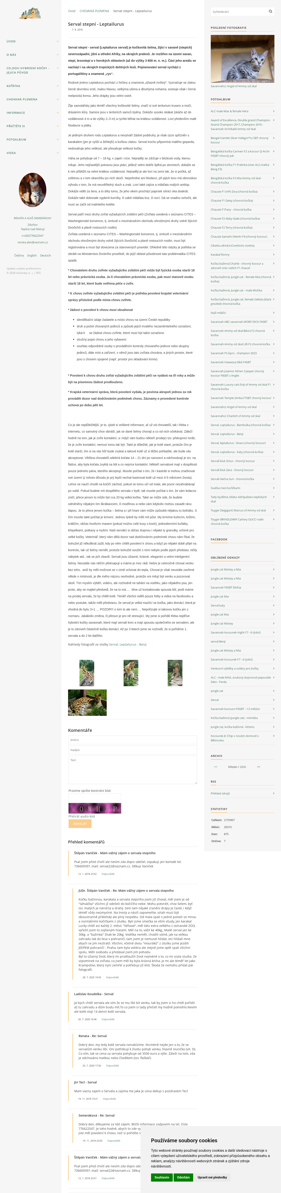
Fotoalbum (16, 139)
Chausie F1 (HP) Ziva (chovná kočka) (234, 191)
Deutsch (45, 255)
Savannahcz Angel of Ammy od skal (234, 86)
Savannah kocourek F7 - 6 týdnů (232, 659)
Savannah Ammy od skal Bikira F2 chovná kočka (238, 333)
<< (215, 767)
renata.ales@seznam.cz (33, 242)
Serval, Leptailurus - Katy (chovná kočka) (237, 452)
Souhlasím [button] (162, 1177)
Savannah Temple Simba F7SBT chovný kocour (241, 398)
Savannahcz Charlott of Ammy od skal (235, 416)
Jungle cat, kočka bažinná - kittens (232, 727)
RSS (38, 273)
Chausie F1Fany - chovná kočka (231, 209)
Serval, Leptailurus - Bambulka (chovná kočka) (240, 425)
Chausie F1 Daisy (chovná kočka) (232, 200)
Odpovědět (108, 873)
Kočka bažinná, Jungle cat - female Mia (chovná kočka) (241, 279)
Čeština (19, 255)
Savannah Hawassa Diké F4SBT (231, 362)
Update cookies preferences (24, 268)
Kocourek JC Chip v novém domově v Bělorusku (235, 738)
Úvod (11, 41)
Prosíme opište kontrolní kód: (89, 791)
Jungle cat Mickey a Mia (226, 569)
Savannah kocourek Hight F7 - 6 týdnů (236, 632)
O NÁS (11, 55)
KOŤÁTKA (13, 86)
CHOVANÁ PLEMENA (22, 99)
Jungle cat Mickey (222, 623)
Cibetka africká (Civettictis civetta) (232, 245)
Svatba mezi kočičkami (225, 488)
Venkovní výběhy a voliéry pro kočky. (235, 668)
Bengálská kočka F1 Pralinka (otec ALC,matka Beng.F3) (240, 167)
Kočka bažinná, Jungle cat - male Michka (236, 290)
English (32, 255)
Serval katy (218, 605)
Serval (215, 700)
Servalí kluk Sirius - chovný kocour (233, 461)
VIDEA (11, 153)
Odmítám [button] (183, 1177)
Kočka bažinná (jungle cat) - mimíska (234, 718)
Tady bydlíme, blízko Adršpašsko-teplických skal (239, 499)
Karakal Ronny (220, 254)
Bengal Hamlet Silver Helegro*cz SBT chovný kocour (239, 140)
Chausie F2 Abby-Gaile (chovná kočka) (235, 218)
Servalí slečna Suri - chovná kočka (232, 479)
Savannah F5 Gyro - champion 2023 (234, 353)
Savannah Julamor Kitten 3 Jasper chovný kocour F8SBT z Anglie (237, 373)
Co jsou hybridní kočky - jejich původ (28, 70)
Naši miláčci (218, 313)
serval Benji (218, 641)
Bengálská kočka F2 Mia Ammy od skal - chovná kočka (236, 180)
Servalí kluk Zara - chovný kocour (232, 470)
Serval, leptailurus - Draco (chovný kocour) (238, 443)
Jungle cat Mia (220, 596)
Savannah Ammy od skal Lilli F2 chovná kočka (240, 344)
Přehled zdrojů (220, 793)
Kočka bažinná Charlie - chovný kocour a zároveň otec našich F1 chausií (237, 266)
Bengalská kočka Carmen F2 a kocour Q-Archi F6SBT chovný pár (240, 153)
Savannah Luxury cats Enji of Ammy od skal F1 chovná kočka (241, 387)
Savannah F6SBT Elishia (226, 587)
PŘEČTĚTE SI (16, 126)
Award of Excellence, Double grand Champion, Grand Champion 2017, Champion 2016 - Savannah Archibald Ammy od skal (240, 124)
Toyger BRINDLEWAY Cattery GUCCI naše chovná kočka (237, 521)
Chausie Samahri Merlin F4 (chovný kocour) (239, 236)
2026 (243, 767)
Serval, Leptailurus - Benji (128, 644)
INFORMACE (16, 113)
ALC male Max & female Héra (229, 111)
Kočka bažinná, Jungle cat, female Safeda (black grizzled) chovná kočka (241, 301)
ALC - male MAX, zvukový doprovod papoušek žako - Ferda (241, 679)
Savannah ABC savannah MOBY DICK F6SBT (239, 322)
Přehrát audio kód (81, 816)
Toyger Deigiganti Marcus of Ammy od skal (238, 510)
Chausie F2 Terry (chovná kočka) (231, 227)
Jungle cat (217, 691)
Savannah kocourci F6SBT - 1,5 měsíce (235, 709)
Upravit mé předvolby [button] (212, 1177)
